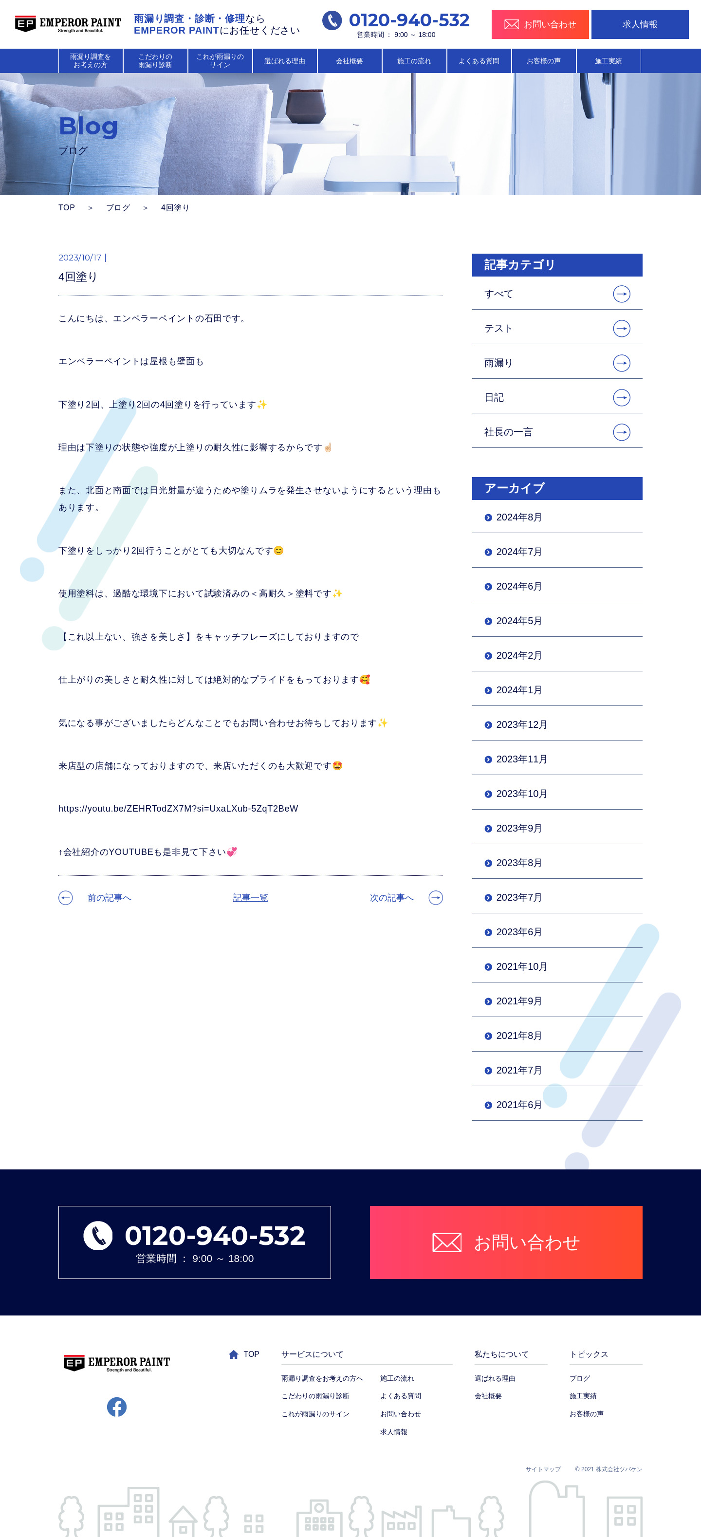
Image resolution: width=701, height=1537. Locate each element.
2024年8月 (520, 517)
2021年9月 (520, 1001)
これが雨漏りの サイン (220, 61)
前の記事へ (109, 898)
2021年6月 (520, 1104)
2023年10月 (523, 793)
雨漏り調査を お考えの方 (90, 61)
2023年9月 (520, 828)
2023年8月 (520, 862)
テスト (499, 328)
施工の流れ (414, 61)
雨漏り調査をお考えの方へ (322, 1378)
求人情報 (640, 24)
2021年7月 (520, 1070)
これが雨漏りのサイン (315, 1414)
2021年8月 (520, 1035)
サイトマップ (543, 1469)
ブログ (118, 208)
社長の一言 (508, 431)
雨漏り (499, 362)
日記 (494, 397)
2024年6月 (520, 586)
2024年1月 (520, 690)
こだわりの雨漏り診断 (315, 1396)
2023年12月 (523, 724)
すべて (499, 293)
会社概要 (349, 61)
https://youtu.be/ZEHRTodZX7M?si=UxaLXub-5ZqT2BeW (178, 809)
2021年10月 (523, 966)
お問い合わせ (400, 1414)
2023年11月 (523, 759)
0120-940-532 (396, 20)
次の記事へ (392, 898)
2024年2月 (520, 655)
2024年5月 (520, 620)
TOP (66, 208)
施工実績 (608, 61)
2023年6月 (520, 931)
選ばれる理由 (284, 61)
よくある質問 (479, 61)
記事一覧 (250, 898)
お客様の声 (544, 61)
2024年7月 (520, 551)
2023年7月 (520, 897)
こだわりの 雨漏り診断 (155, 61)
